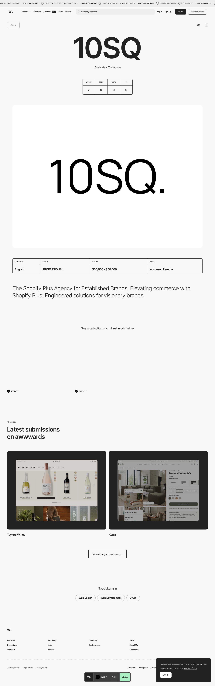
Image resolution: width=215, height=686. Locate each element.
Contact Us (134, 649)
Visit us (125, 677)
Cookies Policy (13, 667)
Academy (49, 11)
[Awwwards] (11, 12)
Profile (114, 677)
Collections (12, 645)
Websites (11, 640)
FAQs (132, 640)
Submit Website (197, 11)
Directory (37, 11)
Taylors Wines (16, 534)
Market (68, 11)
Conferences (94, 645)
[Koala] (107, 363)
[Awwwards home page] (89, 677)
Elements (11, 649)
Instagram (143, 667)
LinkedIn (154, 667)
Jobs (61, 11)
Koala (112, 534)
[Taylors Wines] (39, 363)
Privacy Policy (41, 667)
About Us (134, 645)
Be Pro (180, 11)
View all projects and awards (107, 554)
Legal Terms (28, 667)
